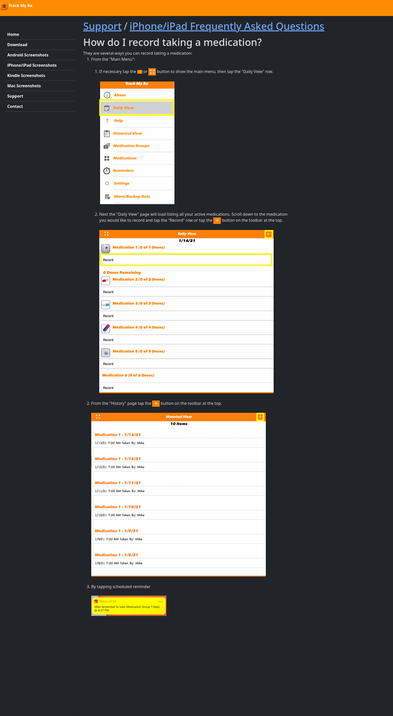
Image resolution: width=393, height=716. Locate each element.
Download (17, 44)
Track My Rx (16, 6)
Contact (15, 106)
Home (13, 34)
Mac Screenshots (24, 86)
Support (15, 96)
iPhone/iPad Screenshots (32, 65)
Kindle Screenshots (26, 75)
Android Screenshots (27, 55)
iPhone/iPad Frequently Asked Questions (227, 26)
